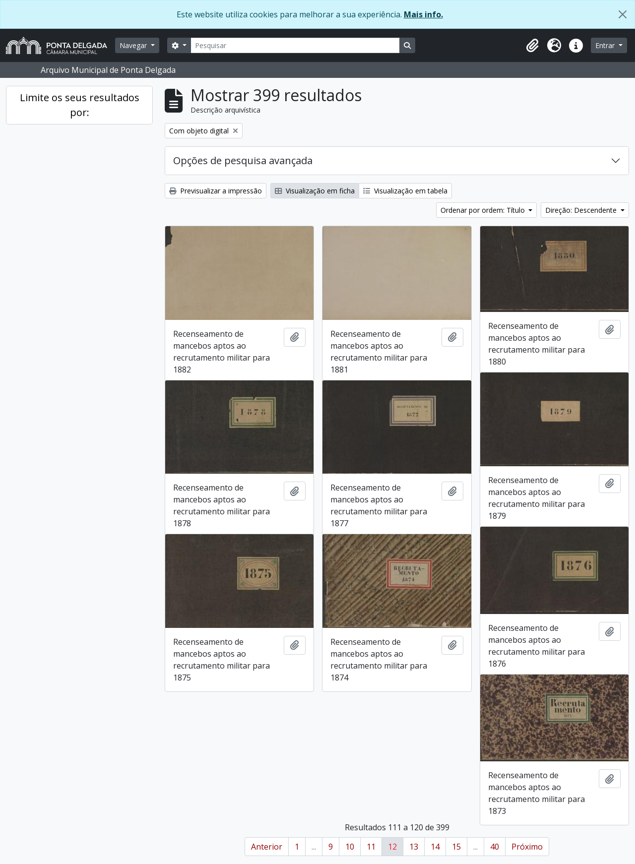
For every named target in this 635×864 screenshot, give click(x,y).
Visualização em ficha (315, 190)
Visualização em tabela (405, 190)
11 (371, 846)
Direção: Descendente (582, 210)
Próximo (527, 846)
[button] (532, 46)
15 (456, 846)
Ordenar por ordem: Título (484, 210)
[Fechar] (623, 14)
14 (435, 846)
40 (494, 846)
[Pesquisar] (295, 45)
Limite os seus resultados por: (79, 105)
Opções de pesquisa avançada (243, 160)
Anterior (266, 846)
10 (349, 846)
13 (413, 846)
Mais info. (423, 14)
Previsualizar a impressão (215, 190)
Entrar (606, 45)
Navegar (134, 45)
